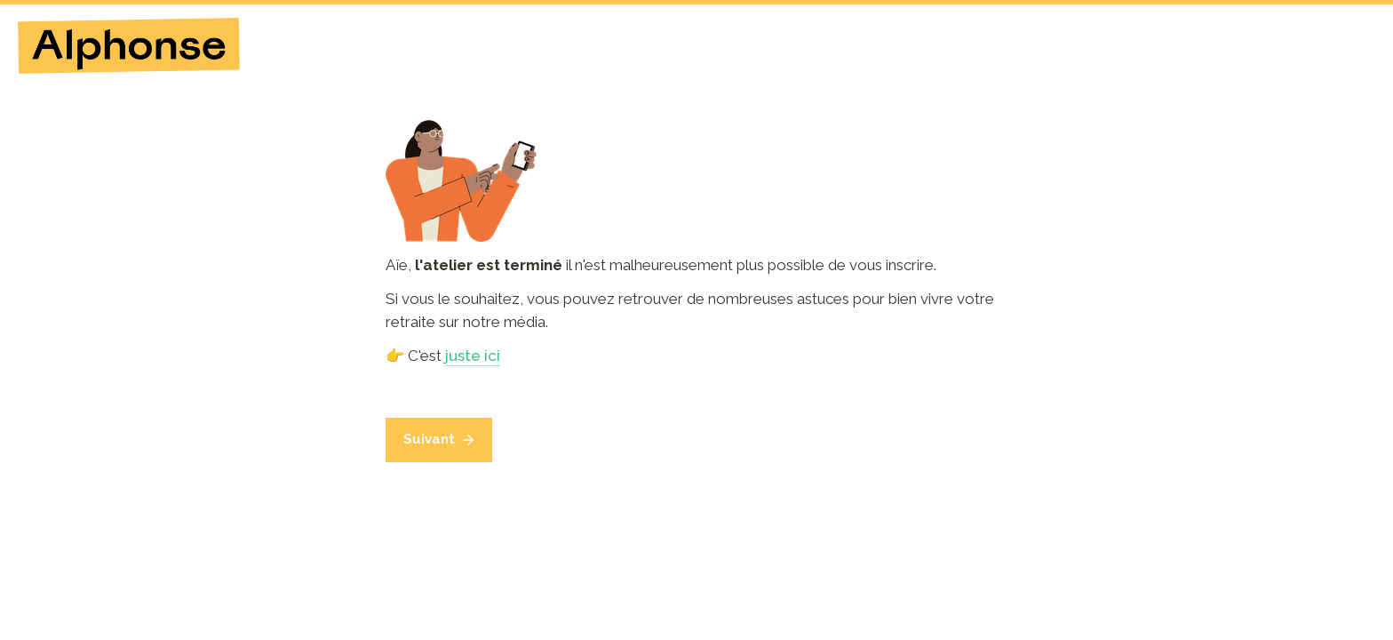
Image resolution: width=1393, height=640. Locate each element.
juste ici (472, 355)
